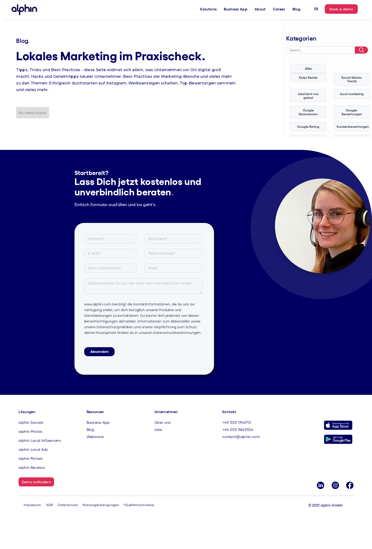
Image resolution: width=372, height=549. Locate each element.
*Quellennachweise (138, 505)
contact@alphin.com (241, 436)
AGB (49, 505)
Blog (296, 9)
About (260, 9)
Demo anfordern (36, 482)
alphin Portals (30, 458)
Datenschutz (68, 505)
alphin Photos (30, 431)
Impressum (32, 505)
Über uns (162, 422)
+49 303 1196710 (236, 422)
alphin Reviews (32, 467)
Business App (235, 9)
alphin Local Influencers (40, 440)
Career (279, 9)
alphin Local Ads (33, 449)
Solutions (208, 9)
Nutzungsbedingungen (101, 505)
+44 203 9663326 (237, 429)
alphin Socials (31, 422)
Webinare (95, 436)
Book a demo (341, 9)
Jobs (158, 429)
